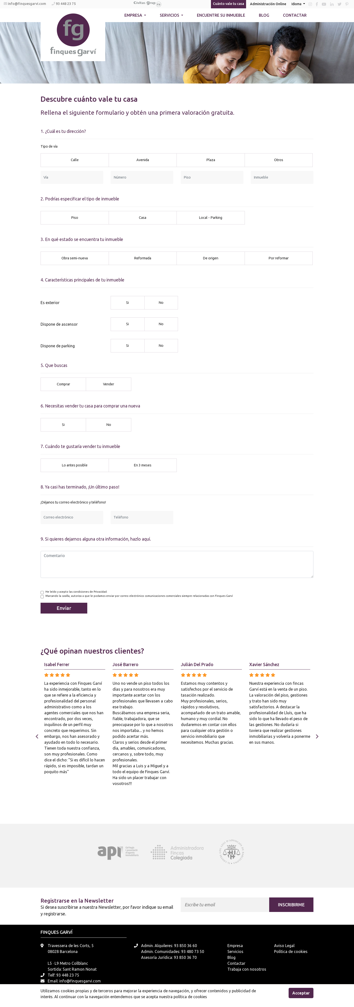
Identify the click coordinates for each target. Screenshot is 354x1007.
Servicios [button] (170, 15)
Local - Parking (210, 217)
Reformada (142, 258)
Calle (75, 159)
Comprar (63, 384)
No (161, 302)
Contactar (295, 15)
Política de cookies (291, 951)
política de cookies (190, 996)
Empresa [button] (133, 15)
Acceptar (301, 993)
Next (317, 736)
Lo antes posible (75, 465)
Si (127, 302)
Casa (142, 217)
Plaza (210, 159)
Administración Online (268, 4)
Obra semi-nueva (74, 258)
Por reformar (278, 258)
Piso (74, 217)
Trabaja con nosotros (246, 969)
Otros (278, 159)
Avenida (142, 159)
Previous (36, 736)
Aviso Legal (284, 945)
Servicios (235, 951)
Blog (264, 15)
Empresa (235, 945)
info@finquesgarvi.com (27, 4)
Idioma (297, 4)
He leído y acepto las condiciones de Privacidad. (76, 591)
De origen (210, 258)
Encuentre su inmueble (221, 15)
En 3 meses (142, 465)
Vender (108, 384)
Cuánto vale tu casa (228, 4)
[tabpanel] (122, 852)
